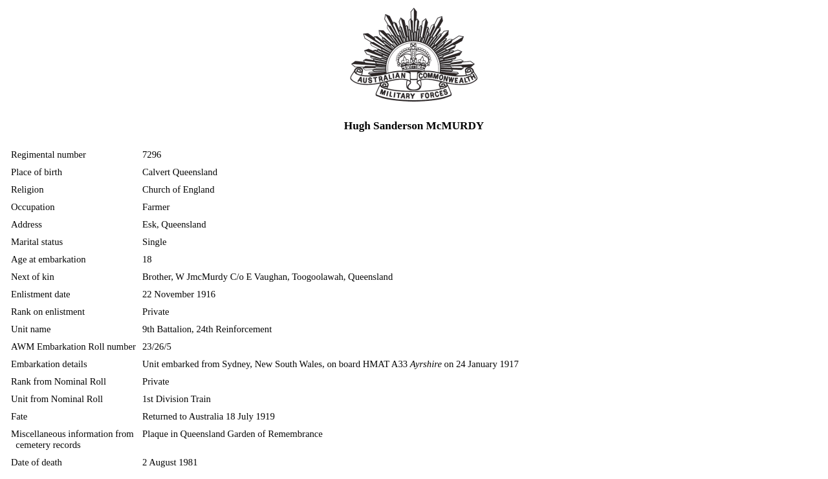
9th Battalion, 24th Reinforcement (207, 329)
